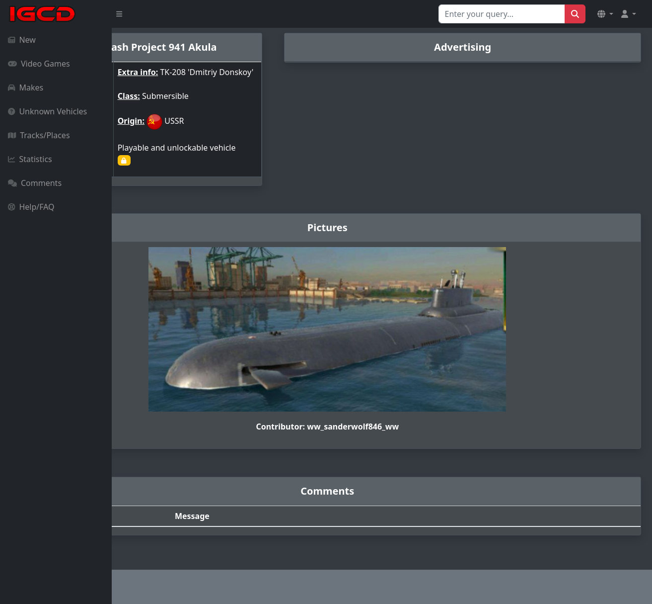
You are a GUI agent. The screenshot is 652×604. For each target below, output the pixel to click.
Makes (25, 87)
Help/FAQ (31, 206)
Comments (35, 182)
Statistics (30, 159)
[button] (605, 14)
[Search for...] (501, 13)
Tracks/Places (39, 135)
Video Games (39, 63)
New (22, 39)
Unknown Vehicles (47, 111)
